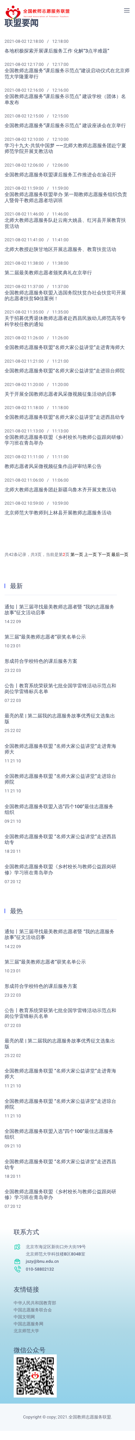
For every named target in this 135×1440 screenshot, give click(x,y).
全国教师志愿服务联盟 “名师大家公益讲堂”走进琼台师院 (60, 779)
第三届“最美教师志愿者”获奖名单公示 (45, 637)
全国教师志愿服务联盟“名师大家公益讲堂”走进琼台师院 (65, 371)
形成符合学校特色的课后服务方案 (41, 661)
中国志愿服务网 (28, 1324)
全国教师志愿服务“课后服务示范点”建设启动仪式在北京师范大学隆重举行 (67, 74)
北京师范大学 (26, 1331)
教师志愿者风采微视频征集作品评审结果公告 (53, 466)
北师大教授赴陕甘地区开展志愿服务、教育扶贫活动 (60, 249)
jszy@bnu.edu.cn (42, 1261)
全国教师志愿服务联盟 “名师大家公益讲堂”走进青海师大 (60, 749)
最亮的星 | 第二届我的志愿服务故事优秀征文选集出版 (60, 719)
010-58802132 (40, 1269)
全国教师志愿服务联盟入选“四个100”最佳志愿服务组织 (59, 809)
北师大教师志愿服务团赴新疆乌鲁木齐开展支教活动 (60, 490)
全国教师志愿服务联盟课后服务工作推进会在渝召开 (60, 175)
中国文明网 (24, 1317)
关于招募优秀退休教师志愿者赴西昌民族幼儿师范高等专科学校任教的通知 (65, 321)
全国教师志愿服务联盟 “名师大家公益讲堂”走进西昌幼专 (60, 839)
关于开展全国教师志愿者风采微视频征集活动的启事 (60, 394)
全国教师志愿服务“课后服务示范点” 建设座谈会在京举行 (65, 126)
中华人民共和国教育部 (35, 1303)
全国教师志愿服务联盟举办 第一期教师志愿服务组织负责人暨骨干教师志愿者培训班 (66, 197)
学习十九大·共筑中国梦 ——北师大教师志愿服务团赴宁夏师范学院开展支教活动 (65, 148)
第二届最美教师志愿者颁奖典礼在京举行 (48, 273)
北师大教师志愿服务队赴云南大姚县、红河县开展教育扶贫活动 (65, 223)
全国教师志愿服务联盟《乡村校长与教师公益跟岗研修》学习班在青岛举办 (65, 440)
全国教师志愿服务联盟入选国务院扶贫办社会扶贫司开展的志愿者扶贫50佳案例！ (65, 296)
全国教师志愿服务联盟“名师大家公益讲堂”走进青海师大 (65, 348)
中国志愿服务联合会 (33, 1310)
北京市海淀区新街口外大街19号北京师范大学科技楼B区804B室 (56, 1250)
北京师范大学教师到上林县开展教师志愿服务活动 (58, 513)
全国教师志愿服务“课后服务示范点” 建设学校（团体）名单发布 (65, 99)
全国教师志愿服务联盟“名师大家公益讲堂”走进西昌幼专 (65, 417)
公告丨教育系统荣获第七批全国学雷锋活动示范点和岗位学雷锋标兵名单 (60, 689)
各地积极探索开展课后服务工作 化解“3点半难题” (57, 51)
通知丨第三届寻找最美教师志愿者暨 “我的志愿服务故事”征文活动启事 (59, 610)
